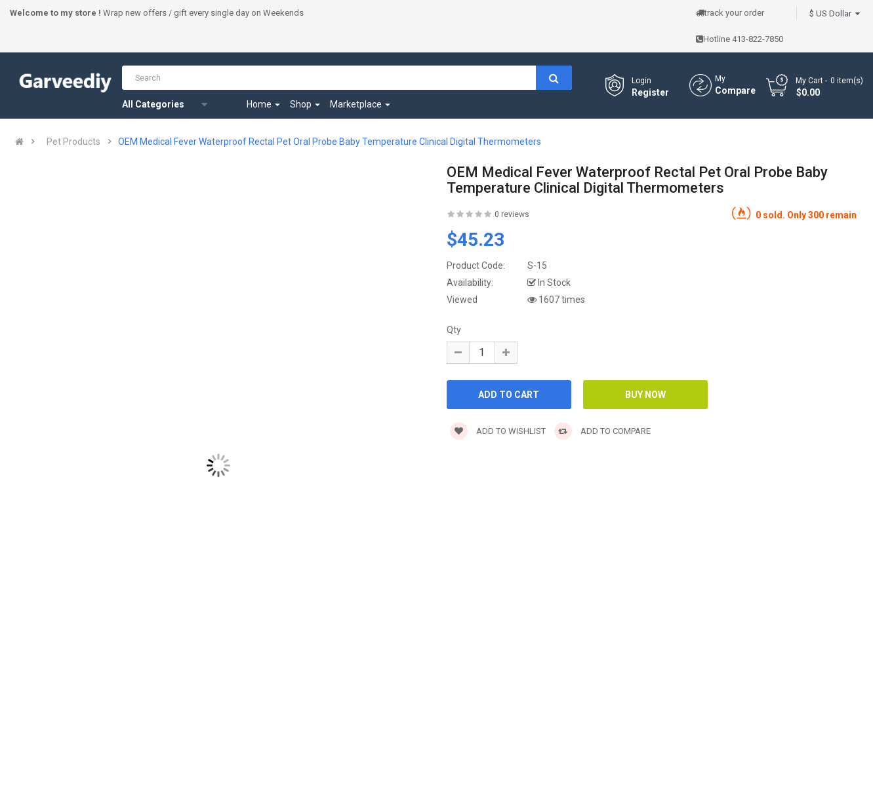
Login (641, 80)
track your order (730, 13)
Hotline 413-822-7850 (739, 39)
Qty (454, 329)
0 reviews (512, 214)
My (720, 78)
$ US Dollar (834, 13)
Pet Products (73, 141)
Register (650, 92)
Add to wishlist (498, 431)
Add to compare (602, 431)
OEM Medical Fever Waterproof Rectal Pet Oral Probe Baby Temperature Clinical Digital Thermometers (329, 141)
